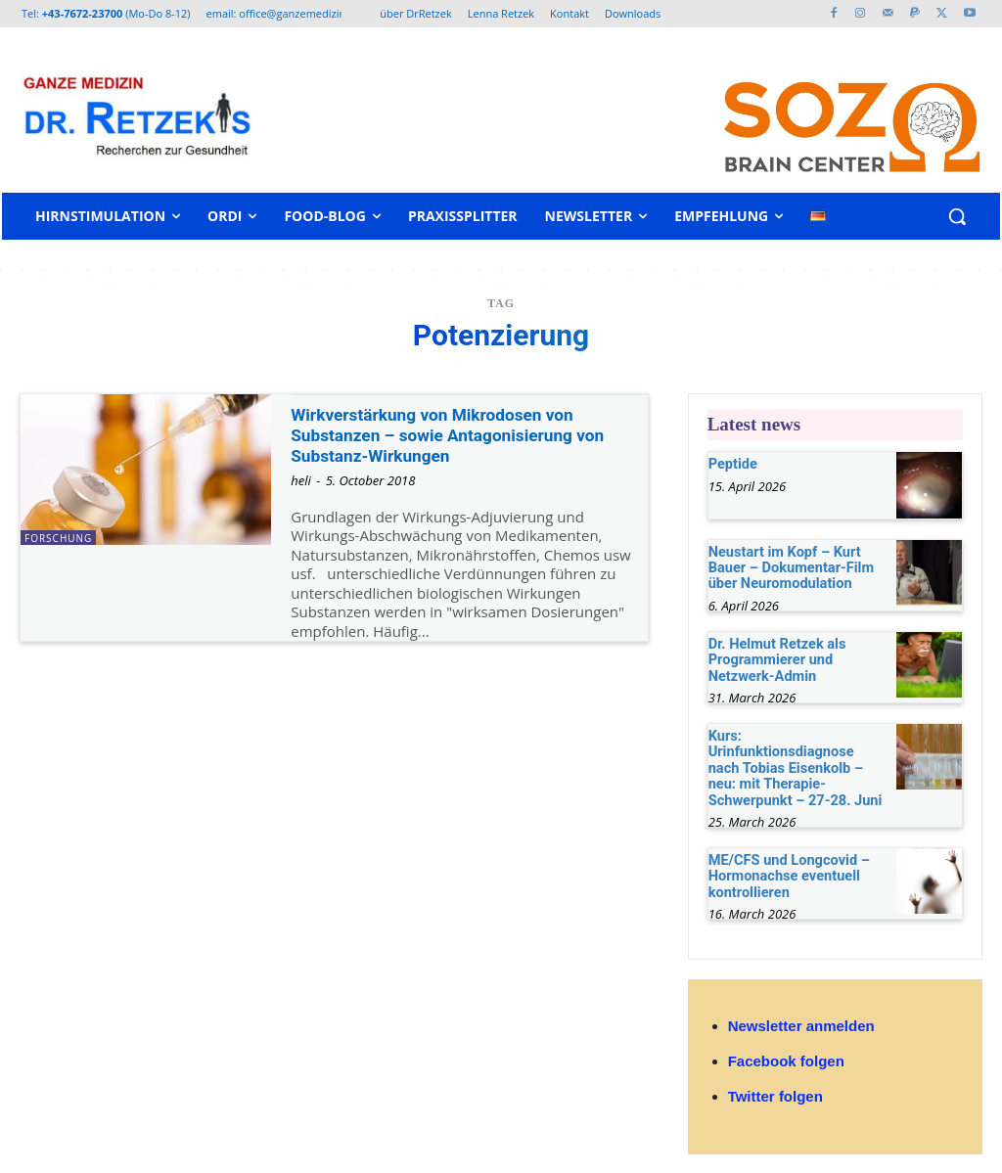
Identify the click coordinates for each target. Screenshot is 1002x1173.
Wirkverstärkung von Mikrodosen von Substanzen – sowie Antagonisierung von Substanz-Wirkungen (463, 435)
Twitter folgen (775, 1068)
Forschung (58, 538)
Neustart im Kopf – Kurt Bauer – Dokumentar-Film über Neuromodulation (788, 566)
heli (301, 480)
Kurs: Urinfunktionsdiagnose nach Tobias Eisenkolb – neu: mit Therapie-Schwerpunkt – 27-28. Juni (796, 751)
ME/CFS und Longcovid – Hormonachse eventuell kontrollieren (786, 849)
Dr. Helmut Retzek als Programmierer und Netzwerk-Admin (774, 655)
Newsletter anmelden (801, 997)
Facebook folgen (786, 1032)
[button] (957, 216)
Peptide (731, 463)
